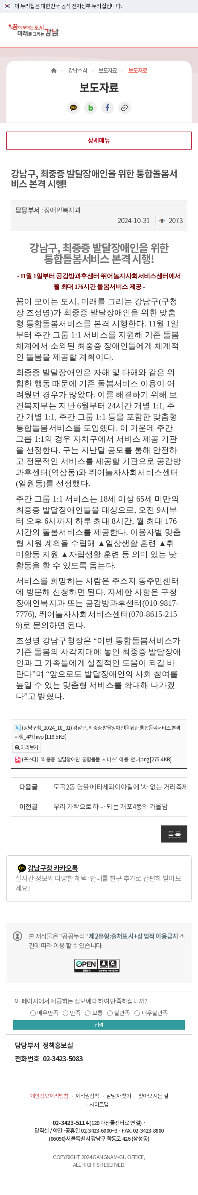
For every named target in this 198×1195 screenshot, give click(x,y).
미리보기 (29, 747)
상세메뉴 (99, 140)
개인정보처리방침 (49, 1096)
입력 (99, 1025)
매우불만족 (155, 1013)
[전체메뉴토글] (184, 30)
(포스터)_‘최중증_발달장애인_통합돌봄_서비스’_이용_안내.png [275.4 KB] (93, 759)
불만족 (122, 1013)
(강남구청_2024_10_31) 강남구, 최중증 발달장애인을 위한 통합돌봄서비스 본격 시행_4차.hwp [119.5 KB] (97, 732)
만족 (75, 1013)
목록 (174, 834)
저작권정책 (87, 1096)
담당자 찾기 (118, 1096)
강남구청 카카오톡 (53, 868)
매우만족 (47, 1013)
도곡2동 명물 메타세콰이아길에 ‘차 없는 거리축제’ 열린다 (120, 787)
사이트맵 (98, 1104)
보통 (97, 1013)
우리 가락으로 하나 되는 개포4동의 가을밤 (110, 806)
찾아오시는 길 (153, 1096)
